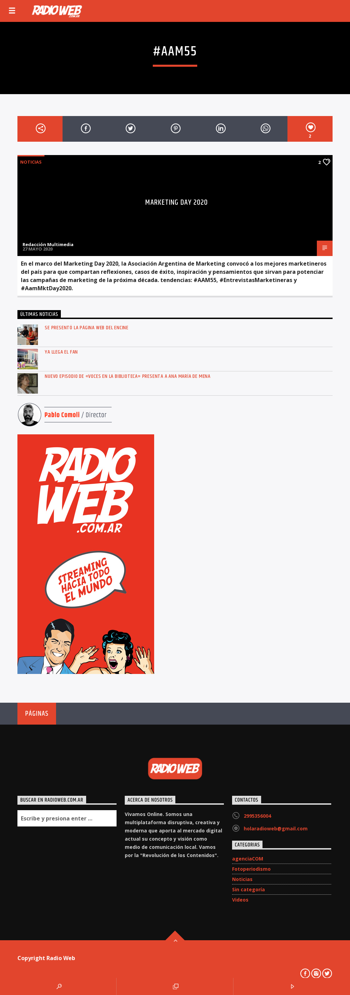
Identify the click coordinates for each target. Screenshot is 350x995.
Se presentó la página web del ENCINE (87, 327)
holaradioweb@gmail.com (276, 828)
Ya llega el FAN (61, 352)
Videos (240, 899)
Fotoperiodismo (251, 869)
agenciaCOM (247, 858)
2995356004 (257, 816)
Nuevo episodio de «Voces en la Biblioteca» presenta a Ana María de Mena (128, 376)
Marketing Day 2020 (176, 202)
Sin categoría (248, 889)
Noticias (31, 162)
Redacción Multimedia (48, 244)
